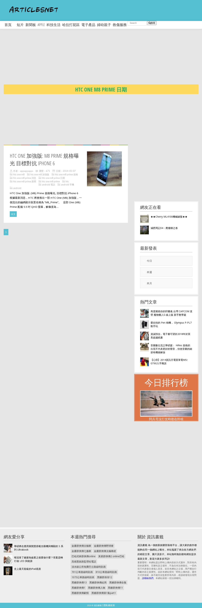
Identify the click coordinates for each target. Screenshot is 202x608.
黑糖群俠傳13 (79, 582)
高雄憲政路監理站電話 (84, 561)
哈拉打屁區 (71, 24)
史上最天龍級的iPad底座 (27, 568)
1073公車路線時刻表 (83, 577)
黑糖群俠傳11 (115, 587)
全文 (13, 214)
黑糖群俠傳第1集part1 (104, 593)
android (17, 188)
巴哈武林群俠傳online (84, 556)
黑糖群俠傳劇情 (80, 593)
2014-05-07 (69, 171)
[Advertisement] (103, 59)
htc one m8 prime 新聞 (24, 181)
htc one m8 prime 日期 (53, 178)
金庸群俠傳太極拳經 (105, 551)
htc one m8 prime (51, 181)
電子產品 (88, 24)
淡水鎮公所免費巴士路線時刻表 (89, 566)
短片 (20, 24)
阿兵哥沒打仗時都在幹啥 (166, 419)
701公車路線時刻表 (82, 572)
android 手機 (67, 184)
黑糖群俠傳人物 (96, 587)
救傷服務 (120, 24)
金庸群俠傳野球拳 (103, 545)
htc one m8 (19, 174)
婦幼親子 (104, 24)
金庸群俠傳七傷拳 (81, 551)
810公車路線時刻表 (106, 572)
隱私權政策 (109, 605)
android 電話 (48, 184)
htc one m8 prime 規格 (66, 174)
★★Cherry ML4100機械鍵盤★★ (169, 216)
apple (41, 24)
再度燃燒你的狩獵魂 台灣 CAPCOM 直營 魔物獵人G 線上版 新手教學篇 (171, 313)
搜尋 (151, 23)
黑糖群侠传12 (104, 577)
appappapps (26, 171)
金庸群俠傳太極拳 (81, 545)
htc (67, 181)
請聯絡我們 (147, 578)
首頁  (10, 24)
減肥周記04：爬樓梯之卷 (164, 228)
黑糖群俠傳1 (78, 587)
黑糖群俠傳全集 (117, 582)
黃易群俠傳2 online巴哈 (111, 556)
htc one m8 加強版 (40, 174)
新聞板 (30, 24)
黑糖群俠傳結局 (97, 582)
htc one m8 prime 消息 (24, 178)
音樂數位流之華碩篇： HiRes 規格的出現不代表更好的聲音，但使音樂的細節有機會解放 (171, 349)
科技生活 (53, 24)
